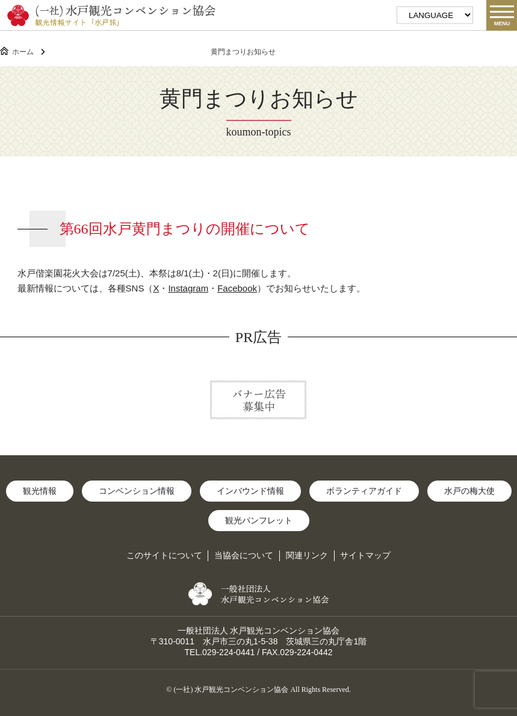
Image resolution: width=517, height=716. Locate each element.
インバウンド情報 (250, 491)
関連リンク (307, 555)
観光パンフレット (259, 520)
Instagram (188, 288)
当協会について (243, 555)
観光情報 (40, 491)
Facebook (237, 288)
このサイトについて (164, 555)
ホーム (23, 52)
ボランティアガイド (364, 491)
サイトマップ (365, 555)
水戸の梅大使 (469, 491)
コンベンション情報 (137, 491)
